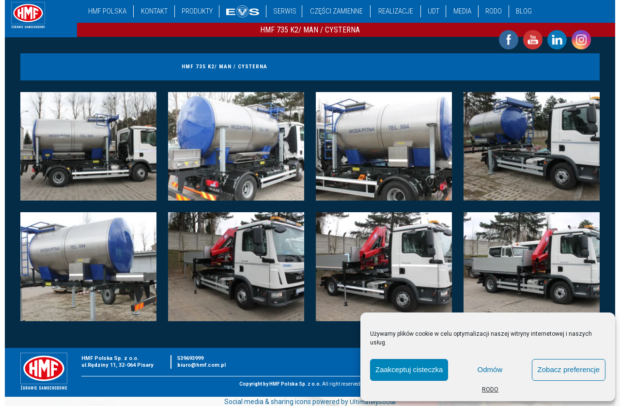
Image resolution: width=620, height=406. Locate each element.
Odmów (490, 369)
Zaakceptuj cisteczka (409, 369)
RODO (490, 389)
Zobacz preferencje (569, 369)
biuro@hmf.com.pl (201, 365)
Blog (524, 11)
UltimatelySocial (373, 402)
